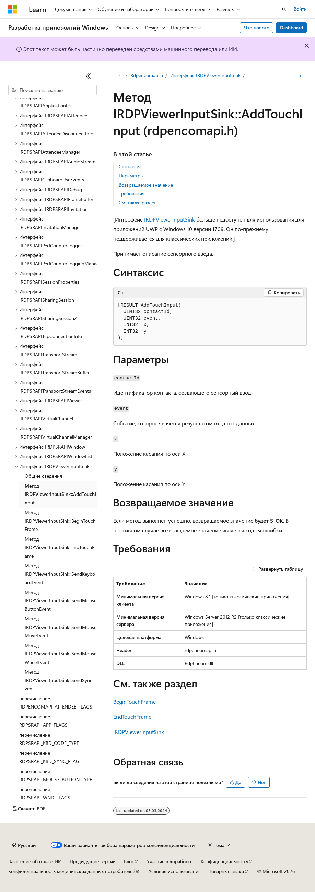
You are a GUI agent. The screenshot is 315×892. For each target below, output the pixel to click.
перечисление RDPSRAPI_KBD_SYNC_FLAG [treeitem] (49, 757)
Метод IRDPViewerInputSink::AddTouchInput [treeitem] (60, 494)
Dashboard (291, 27)
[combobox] (52, 90)
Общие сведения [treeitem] (43, 476)
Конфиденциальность (224, 861)
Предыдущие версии (93, 861)
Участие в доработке (169, 861)
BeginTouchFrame (134, 701)
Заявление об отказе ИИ (34, 861)
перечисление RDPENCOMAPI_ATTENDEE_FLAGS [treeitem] (55, 702)
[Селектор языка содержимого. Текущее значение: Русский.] (24, 845)
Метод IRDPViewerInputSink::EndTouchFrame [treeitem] (60, 547)
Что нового (256, 27)
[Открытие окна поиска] (284, 9)
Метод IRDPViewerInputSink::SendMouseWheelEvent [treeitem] (60, 653)
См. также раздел (137, 202)
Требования (131, 193)
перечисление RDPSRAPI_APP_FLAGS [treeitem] (43, 720)
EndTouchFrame (132, 716)
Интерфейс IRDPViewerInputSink (205, 75)
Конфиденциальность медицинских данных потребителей (71, 871)
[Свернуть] (88, 76)
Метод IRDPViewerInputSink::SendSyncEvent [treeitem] (60, 680)
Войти (300, 8)
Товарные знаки (226, 871)
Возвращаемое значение (146, 184)
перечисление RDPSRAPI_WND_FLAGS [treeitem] (44, 793)
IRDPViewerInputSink (169, 219)
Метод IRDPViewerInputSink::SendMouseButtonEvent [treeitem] (60, 600)
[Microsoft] (12, 9)
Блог (128, 861)
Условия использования (175, 871)
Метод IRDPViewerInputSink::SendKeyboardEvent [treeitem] (60, 573)
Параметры (131, 175)
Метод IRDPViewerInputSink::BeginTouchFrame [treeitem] (60, 520)
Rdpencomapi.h (146, 75)
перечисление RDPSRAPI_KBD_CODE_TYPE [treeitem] (49, 739)
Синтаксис (130, 166)
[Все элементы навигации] (119, 75)
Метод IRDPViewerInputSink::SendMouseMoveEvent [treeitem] (60, 627)
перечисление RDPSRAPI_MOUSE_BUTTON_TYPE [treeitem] (55, 775)
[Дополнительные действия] (301, 75)
